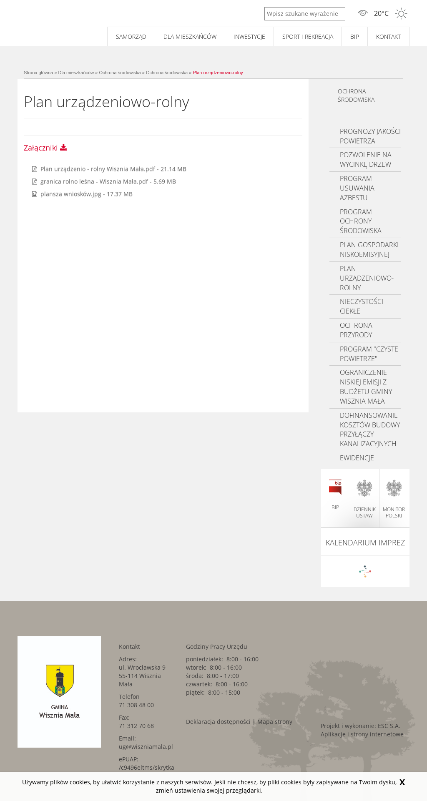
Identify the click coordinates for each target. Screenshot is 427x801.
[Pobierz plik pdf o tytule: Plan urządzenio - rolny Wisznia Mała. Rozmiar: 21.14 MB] (109, 169)
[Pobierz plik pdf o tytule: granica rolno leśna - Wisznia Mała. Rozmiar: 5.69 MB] (104, 181)
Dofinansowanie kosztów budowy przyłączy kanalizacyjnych (370, 430)
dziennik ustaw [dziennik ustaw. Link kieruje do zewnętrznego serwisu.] (365, 499)
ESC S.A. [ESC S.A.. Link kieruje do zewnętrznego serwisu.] (389, 726)
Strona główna (38, 72)
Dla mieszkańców (189, 36)
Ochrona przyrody (356, 330)
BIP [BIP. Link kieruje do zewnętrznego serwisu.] (354, 36)
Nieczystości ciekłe (361, 306)
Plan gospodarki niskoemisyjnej (369, 249)
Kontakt (388, 36)
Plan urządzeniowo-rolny (218, 72)
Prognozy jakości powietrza (370, 136)
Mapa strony (274, 722)
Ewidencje (357, 457)
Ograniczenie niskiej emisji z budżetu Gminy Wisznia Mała (366, 387)
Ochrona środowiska (120, 72)
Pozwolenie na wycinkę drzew (366, 159)
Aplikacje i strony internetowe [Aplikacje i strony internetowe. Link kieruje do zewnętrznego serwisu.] (362, 734)
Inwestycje (249, 36)
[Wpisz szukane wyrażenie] (304, 13)
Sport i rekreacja (307, 36)
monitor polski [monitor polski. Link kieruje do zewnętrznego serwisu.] (394, 499)
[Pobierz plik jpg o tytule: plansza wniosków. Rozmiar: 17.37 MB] (82, 194)
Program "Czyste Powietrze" (369, 353)
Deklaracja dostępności (218, 722)
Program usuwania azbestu (357, 188)
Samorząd (131, 36)
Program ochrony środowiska (361, 221)
